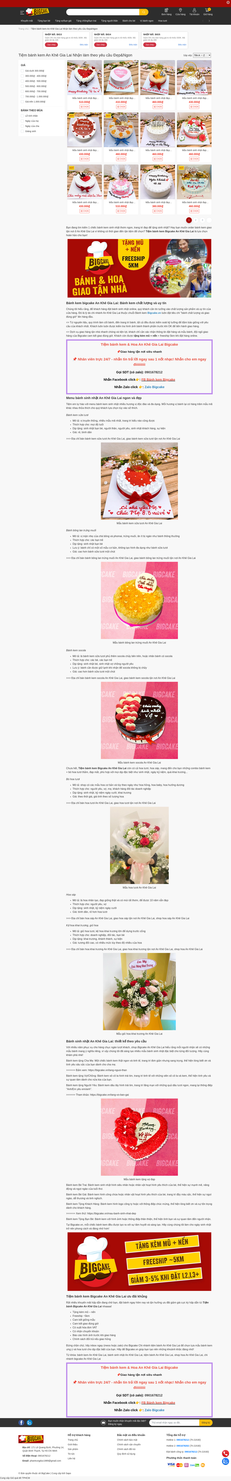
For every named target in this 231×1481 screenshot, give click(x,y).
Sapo (68, 1473)
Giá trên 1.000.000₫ (35, 101)
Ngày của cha (32, 126)
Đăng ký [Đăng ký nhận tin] (206, 1422)
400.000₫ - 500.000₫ (35, 81)
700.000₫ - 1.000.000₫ (36, 96)
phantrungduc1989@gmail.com (45, 1460)
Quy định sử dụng (126, 1454)
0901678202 (183, 1445)
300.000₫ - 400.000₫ (35, 76)
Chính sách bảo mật (127, 1440)
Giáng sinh (30, 131)
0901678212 (154, 372)
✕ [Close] (228, 2)
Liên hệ (71, 1458)
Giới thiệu (73, 1444)
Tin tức (71, 1454)
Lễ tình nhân (31, 116)
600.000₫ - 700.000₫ (35, 91)
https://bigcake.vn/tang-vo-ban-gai (109, 1094)
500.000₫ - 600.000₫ (35, 86)
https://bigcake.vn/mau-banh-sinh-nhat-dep (111, 1213)
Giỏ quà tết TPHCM (20, 1478)
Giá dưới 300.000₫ (34, 70)
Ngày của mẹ (32, 121)
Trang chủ (73, 1440)
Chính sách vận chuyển (129, 1444)
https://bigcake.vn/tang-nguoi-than (107, 1070)
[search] (143, 12)
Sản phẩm (73, 1449)
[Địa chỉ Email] (181, 1422)
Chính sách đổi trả (126, 1449)
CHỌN (84, 107)
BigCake (45, 1473)
